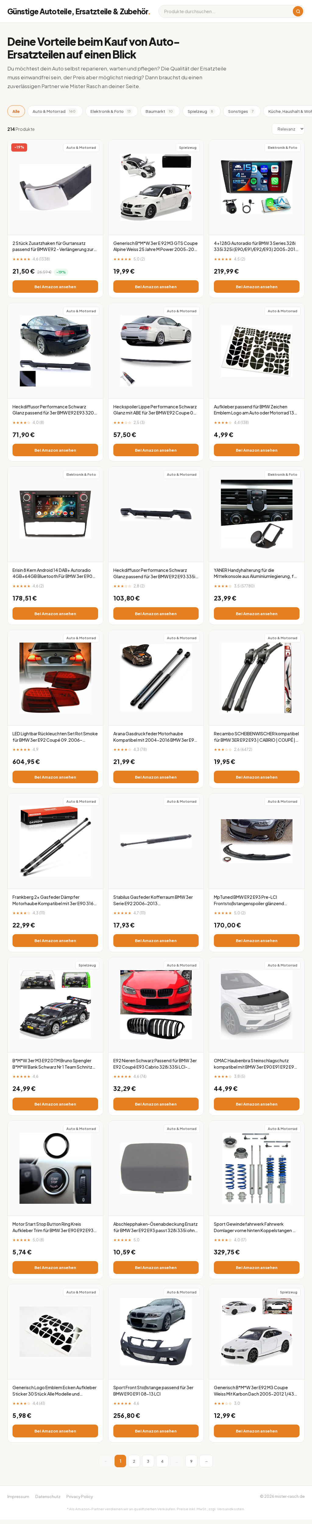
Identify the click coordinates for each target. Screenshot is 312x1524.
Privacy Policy (79, 1501)
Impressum (18, 1501)
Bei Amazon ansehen (55, 286)
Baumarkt (160, 111)
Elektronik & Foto (111, 111)
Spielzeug (201, 111)
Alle (16, 111)
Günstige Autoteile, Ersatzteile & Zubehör (79, 11)
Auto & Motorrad (55, 111)
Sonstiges (242, 111)
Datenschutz (47, 1501)
